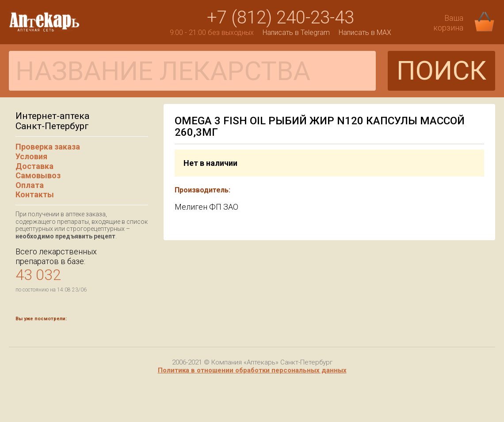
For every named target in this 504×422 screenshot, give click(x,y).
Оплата (29, 185)
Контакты (34, 194)
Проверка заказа (47, 146)
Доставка (34, 166)
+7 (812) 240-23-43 (280, 17)
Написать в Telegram (296, 32)
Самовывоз (38, 175)
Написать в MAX (365, 32)
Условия (31, 156)
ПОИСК (441, 70)
